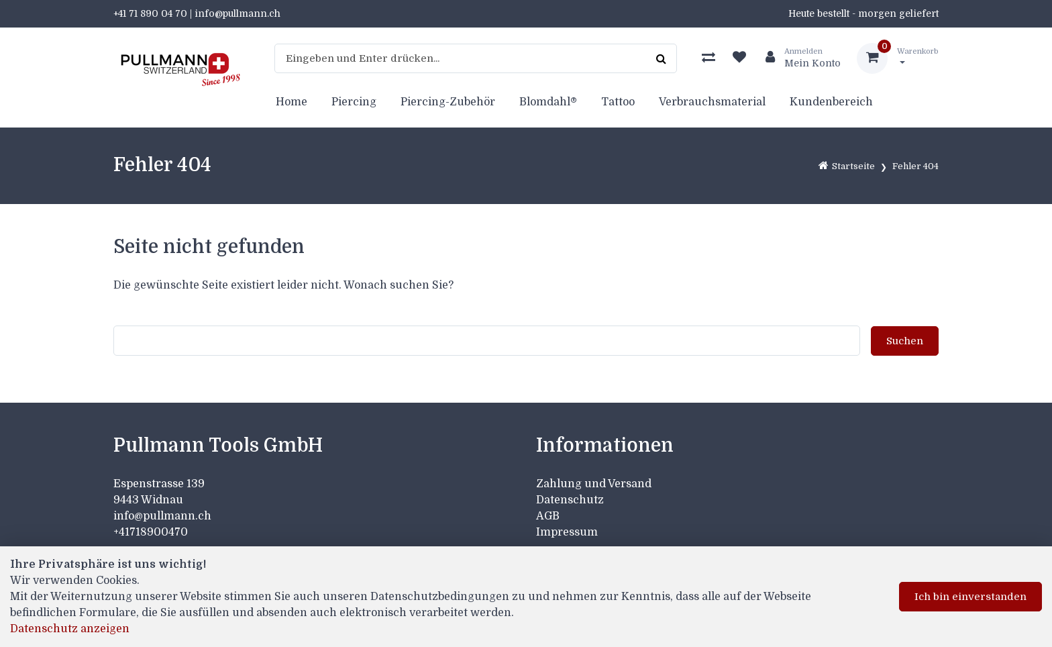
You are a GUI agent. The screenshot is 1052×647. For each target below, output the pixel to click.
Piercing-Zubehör (448, 102)
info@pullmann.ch (163, 516)
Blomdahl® (548, 102)
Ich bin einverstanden (970, 597)
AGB (548, 516)
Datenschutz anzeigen (69, 629)
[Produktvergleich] (708, 58)
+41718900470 (150, 532)
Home (291, 102)
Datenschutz (570, 500)
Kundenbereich (831, 102)
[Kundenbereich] (798, 58)
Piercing (353, 102)
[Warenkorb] (898, 58)
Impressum (567, 532)
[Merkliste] (739, 58)
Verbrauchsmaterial (712, 102)
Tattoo (618, 102)
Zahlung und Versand (593, 484)
